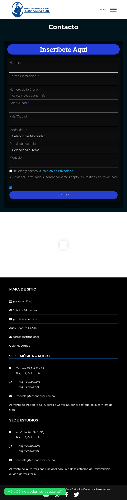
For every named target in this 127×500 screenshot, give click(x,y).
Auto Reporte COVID (23, 328)
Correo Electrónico (23, 76)
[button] (35, 491)
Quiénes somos (19, 345)
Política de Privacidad (57, 171)
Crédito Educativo (23, 310)
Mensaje (15, 157)
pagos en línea (20, 301)
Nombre (15, 63)
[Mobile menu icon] (113, 9)
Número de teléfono (24, 89)
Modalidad (17, 130)
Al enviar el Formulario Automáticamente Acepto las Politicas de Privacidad (63, 177)
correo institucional (24, 337)
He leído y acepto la (43, 171)
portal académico (23, 319)
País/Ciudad (18, 103)
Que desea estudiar (23, 144)
